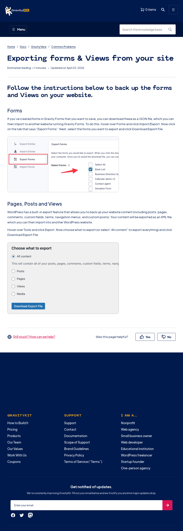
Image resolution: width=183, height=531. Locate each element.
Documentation (75, 436)
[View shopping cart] (148, 9)
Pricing (12, 429)
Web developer (132, 442)
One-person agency (135, 468)
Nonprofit (128, 423)
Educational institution (137, 449)
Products (14, 436)
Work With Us (17, 455)
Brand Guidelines (76, 449)
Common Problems (63, 46)
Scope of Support (77, 442)
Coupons (14, 462)
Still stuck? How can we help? (34, 337)
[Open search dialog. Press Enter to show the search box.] (163, 9)
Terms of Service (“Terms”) (83, 462)
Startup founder (132, 462)
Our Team (14, 442)
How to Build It (17, 423)
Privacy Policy (74, 455)
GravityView (38, 46)
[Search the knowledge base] (143, 29)
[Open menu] (173, 9)
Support (70, 423)
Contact (70, 429)
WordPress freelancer (136, 455)
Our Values (15, 449)
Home (11, 46)
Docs (23, 46)
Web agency (130, 429)
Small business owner (136, 436)
